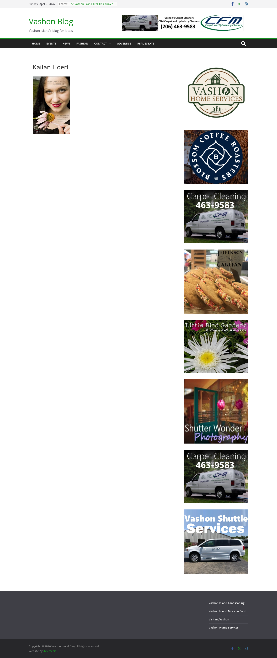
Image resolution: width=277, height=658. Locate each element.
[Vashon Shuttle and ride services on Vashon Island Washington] (216, 512)
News (66, 43)
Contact (100, 43)
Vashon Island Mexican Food (227, 611)
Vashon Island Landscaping (226, 603)
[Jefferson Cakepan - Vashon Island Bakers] (216, 252)
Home (36, 43)
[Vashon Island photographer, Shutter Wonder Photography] (216, 382)
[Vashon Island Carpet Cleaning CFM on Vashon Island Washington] (216, 192)
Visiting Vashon (219, 619)
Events (51, 43)
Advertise (124, 43)
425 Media (49, 651)
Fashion (82, 43)
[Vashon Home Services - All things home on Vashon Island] (216, 62)
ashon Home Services (224, 627)
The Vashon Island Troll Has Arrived (91, 4)
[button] (109, 43)
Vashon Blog (51, 21)
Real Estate (145, 43)
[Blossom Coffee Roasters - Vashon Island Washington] (216, 132)
